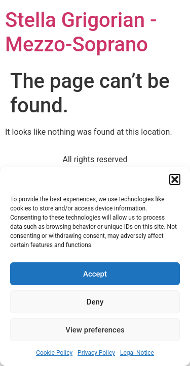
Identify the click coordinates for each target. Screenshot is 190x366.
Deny (95, 302)
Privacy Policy (96, 352)
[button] (175, 179)
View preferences (94, 329)
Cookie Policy (54, 352)
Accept (95, 274)
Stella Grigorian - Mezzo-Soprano (81, 32)
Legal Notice (137, 352)
